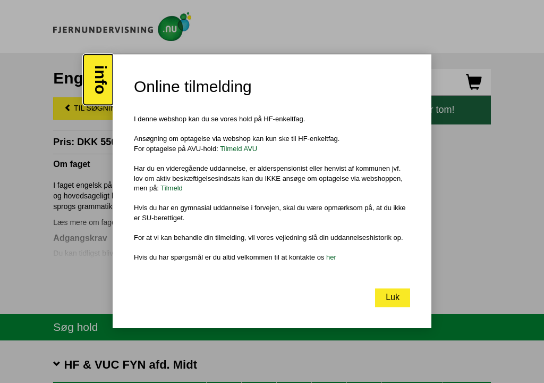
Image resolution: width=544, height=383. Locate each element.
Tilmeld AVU (238, 149)
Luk (393, 297)
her (331, 257)
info (100, 80)
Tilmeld (171, 188)
